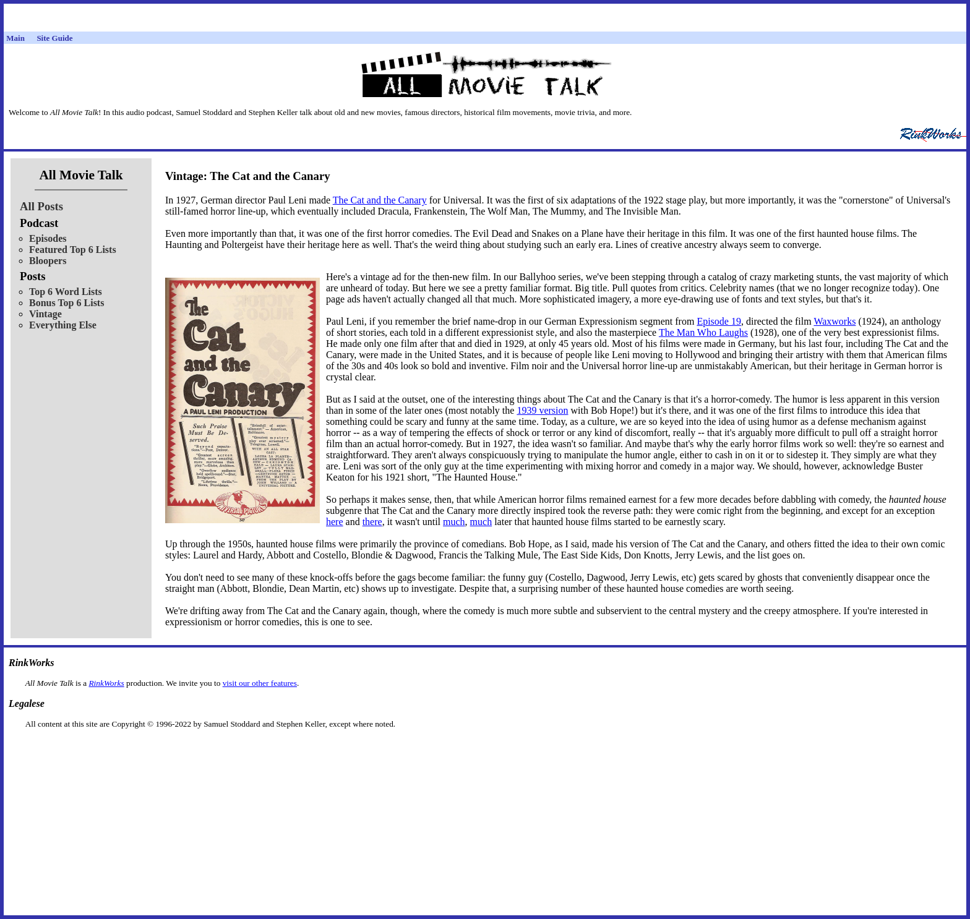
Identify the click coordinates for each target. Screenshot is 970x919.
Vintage (45, 314)
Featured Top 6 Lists (72, 249)
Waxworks (834, 321)
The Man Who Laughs (703, 332)
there (372, 521)
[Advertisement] (485, 748)
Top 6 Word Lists (65, 291)
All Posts (41, 206)
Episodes (47, 238)
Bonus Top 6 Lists (66, 302)
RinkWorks (106, 683)
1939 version (542, 410)
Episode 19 (719, 321)
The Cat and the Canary (380, 200)
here (334, 521)
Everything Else (63, 325)
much (454, 521)
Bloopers (47, 260)
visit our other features (260, 683)
